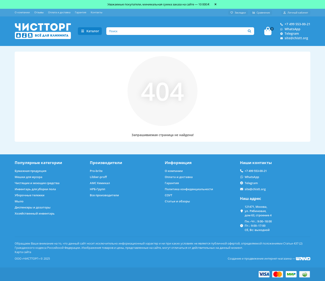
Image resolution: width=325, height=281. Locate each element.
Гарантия (80, 12)
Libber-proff (98, 177)
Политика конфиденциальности (189, 189)
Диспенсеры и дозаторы (33, 207)
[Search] (180, 31)
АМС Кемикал (100, 183)
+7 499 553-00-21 (294, 24)
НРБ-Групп (97, 189)
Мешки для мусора (28, 177)
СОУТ (168, 195)
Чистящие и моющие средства (37, 183)
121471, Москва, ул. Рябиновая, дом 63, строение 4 (258, 211)
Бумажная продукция (30, 171)
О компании (22, 12)
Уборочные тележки (29, 195)
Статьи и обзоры (177, 201)
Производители (106, 162)
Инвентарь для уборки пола (35, 189)
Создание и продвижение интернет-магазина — (269, 258)
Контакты (96, 12)
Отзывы (39, 12)
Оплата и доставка (59, 12)
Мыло (19, 201)
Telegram (288, 34)
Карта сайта (23, 252)
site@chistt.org (293, 38)
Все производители (104, 195)
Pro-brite (96, 171)
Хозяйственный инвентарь (35, 213)
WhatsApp (289, 29)
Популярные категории (38, 162)
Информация (178, 162)
